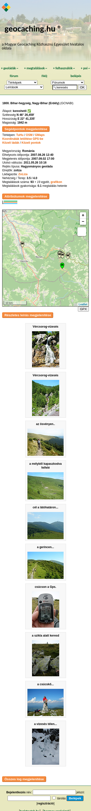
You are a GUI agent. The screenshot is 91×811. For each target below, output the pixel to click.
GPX (83, 309)
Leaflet (83, 304)
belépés (76, 76)
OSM (29, 135)
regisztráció (45, 803)
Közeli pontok (31, 142)
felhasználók (64, 68)
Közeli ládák (10, 142)
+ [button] (83, 215)
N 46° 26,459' (25, 115)
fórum (14, 76)
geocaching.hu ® (33, 28)
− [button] (83, 222)
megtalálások (35, 68)
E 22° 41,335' (26, 118)
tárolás (61, 798)
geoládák (9, 68)
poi (85, 68)
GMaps (40, 135)
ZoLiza (22, 174)
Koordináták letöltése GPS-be (22, 139)
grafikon (56, 182)
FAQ (44, 76)
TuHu (20, 135)
